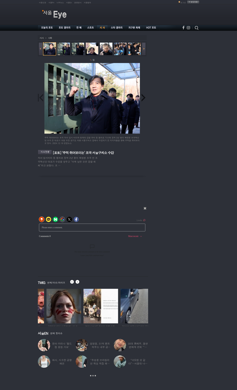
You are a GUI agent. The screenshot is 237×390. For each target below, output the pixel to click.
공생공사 (77, 2)
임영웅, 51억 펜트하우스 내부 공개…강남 (100, 347)
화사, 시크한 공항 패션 (62, 361)
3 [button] (95, 375)
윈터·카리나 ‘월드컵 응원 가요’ (62, 345)
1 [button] (90, 375)
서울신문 (42, 2)
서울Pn (51, 2)
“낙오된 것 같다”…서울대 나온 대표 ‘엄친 (137, 363)
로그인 (183, 2)
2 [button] (93, 375)
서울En (69, 2)
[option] (53, 305)
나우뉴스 (60, 2)
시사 (42, 37)
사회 (50, 37)
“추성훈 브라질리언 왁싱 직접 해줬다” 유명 (100, 363)
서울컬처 (87, 2)
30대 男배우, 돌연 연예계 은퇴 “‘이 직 (138, 347)
